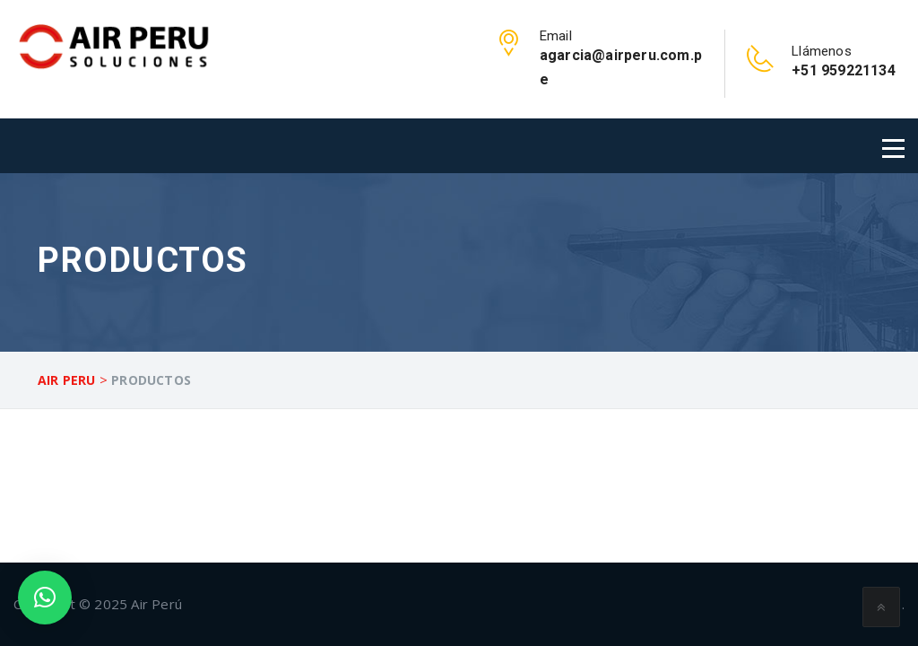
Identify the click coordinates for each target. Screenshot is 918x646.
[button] (45, 597)
